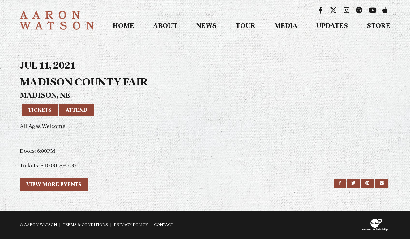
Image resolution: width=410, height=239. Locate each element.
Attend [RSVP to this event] (77, 110)
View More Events (54, 184)
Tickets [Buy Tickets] (40, 110)
